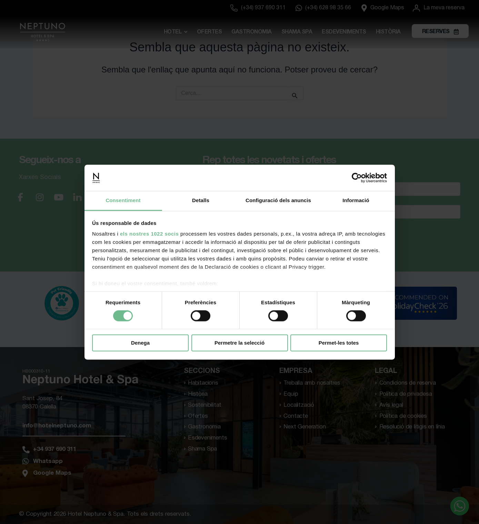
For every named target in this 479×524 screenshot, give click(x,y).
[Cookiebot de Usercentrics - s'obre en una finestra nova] (357, 177)
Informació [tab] (355, 201)
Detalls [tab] (200, 201)
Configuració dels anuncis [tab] (278, 201)
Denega (140, 343)
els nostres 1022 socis (149, 234)
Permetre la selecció (239, 343)
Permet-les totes (339, 343)
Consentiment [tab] (123, 201)
